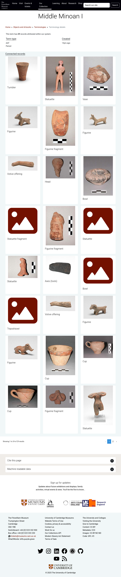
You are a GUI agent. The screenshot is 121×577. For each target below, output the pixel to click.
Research (72, 3)
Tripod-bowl (13, 328)
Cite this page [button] (14, 460)
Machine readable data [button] (19, 469)
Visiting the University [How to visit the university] (92, 521)
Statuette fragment (17, 238)
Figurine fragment (54, 149)
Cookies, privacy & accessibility (58, 524)
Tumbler (11, 87)
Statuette (49, 99)
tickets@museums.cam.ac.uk (23, 536)
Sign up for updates (60, 482)
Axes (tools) (51, 281)
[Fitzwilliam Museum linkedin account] (65, 551)
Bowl (85, 198)
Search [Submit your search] (115, 5)
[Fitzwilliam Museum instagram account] (49, 551)
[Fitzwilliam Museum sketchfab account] (73, 551)
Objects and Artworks (22, 27)
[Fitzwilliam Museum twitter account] (41, 551)
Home (15, 3)
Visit (21, 3)
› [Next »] (116, 441)
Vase (85, 99)
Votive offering (14, 173)
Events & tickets (28, 5)
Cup (47, 378)
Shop (80, 3)
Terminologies (40, 27)
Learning (56, 3)
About (64, 3)
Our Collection (43, 5)
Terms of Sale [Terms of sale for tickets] (51, 539)
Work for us (50, 530)
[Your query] (96, 5)
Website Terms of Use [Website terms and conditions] (54, 521)
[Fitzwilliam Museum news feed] (64, 558)
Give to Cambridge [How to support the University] (90, 524)
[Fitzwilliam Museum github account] (80, 551)
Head (47, 181)
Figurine (11, 131)
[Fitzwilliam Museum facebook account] (57, 551)
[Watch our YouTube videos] (57, 558)
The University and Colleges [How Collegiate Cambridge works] (94, 518)
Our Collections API (53, 533)
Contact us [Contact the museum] (49, 527)
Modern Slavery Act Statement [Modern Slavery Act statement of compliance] (57, 536)
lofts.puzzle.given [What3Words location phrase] (27, 539)
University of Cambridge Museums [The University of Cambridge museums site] (59, 518)
